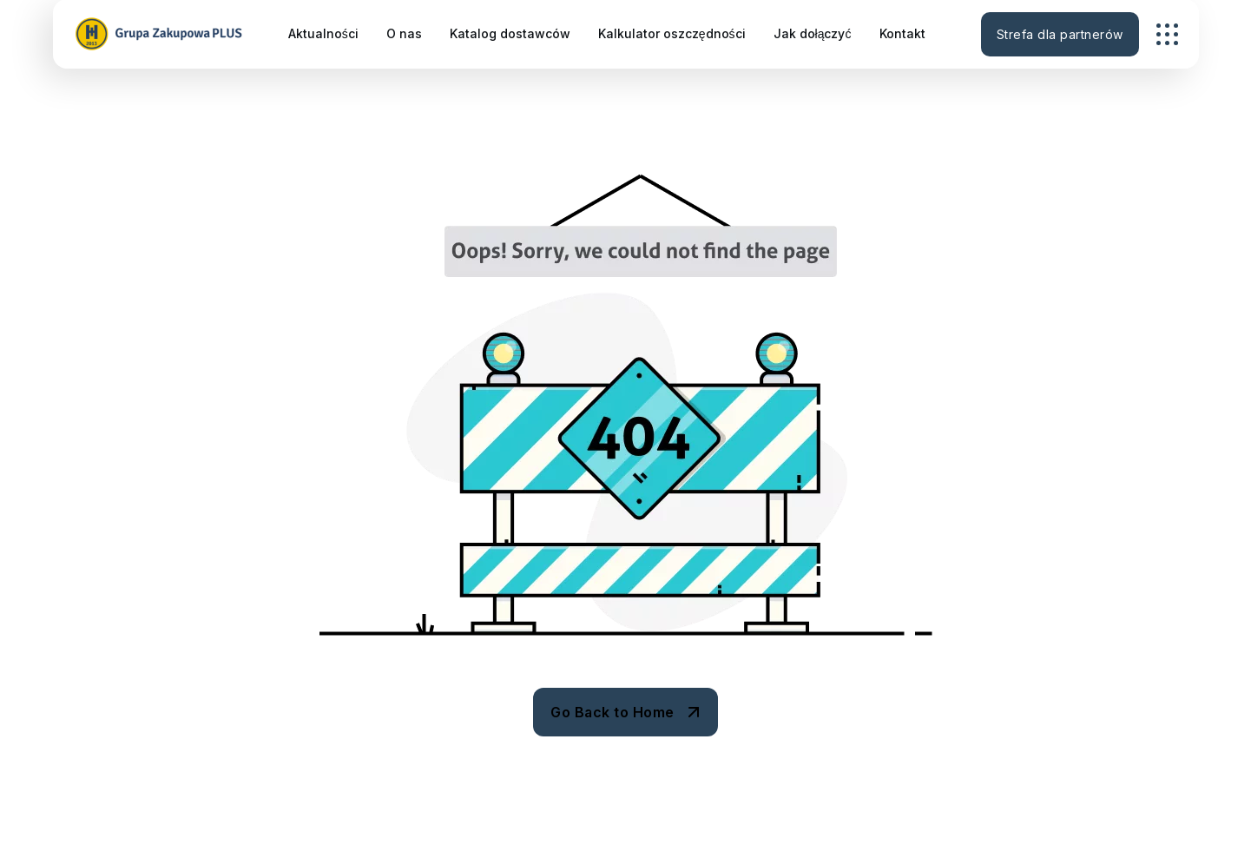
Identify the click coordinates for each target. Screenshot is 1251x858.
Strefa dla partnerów (1060, 34)
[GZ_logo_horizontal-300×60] (160, 33)
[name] (1167, 34)
